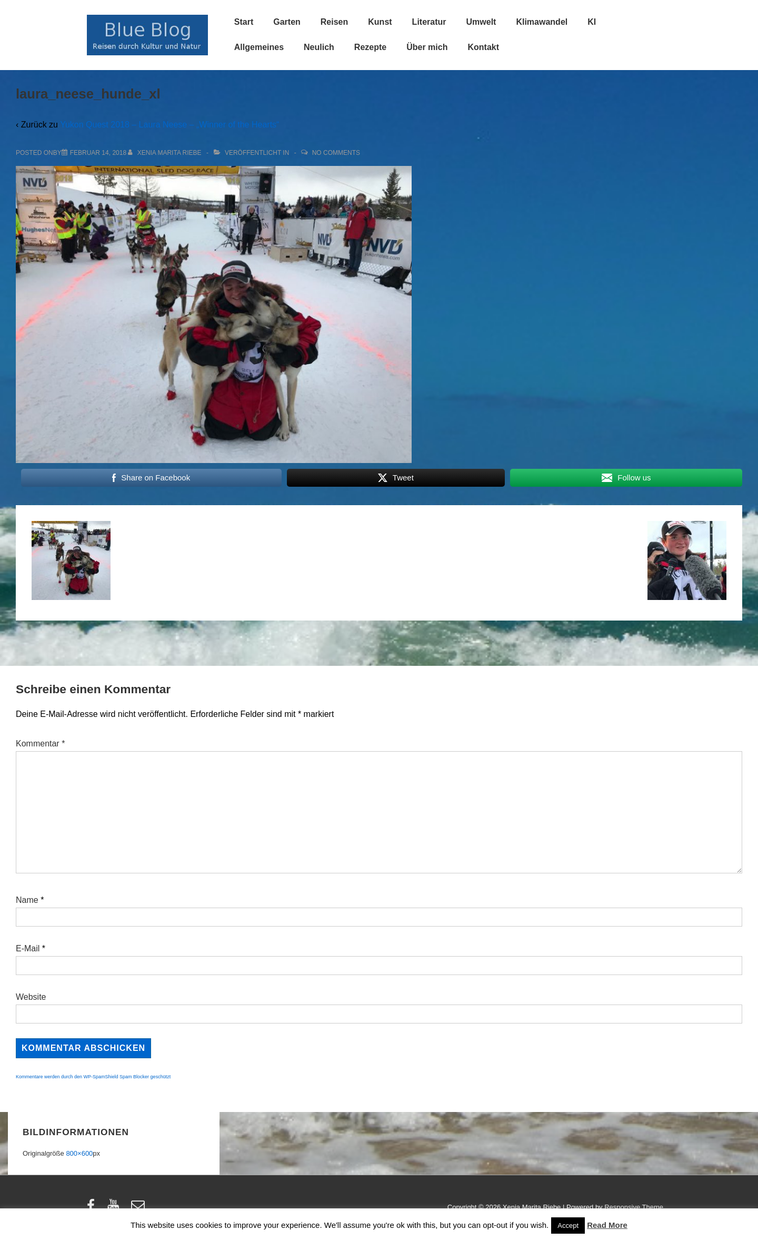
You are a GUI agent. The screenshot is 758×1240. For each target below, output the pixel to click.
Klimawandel (541, 21)
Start (243, 21)
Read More (607, 1225)
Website (31, 996)
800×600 (79, 1153)
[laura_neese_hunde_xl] (98, 152)
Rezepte (370, 47)
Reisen (334, 21)
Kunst (380, 21)
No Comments (336, 152)
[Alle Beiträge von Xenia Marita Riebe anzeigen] (165, 152)
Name (27, 899)
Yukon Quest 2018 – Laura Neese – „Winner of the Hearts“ (169, 124)
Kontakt (483, 47)
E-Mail (27, 948)
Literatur (429, 21)
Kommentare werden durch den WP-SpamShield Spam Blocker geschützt (93, 1076)
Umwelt (481, 21)
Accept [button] (568, 1225)
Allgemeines (259, 47)
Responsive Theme (633, 1207)
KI (591, 21)
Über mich (426, 47)
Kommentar (40, 743)
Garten (287, 21)
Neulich (319, 47)
